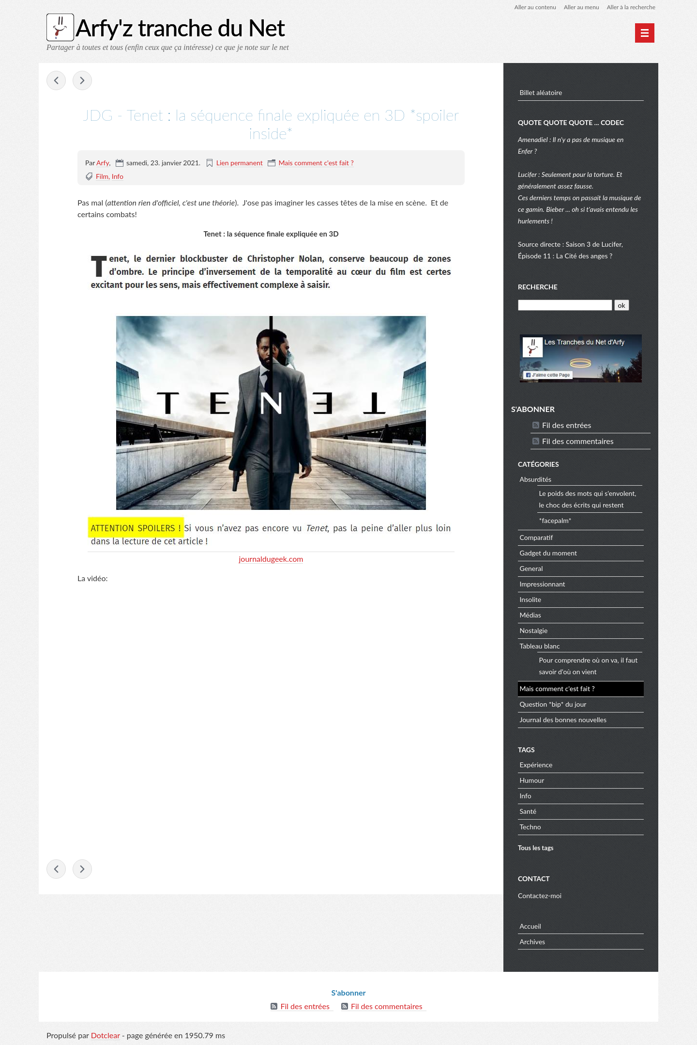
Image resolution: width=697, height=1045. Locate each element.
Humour (532, 780)
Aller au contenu (535, 7)
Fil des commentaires (578, 440)
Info (117, 176)
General (531, 568)
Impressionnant (542, 584)
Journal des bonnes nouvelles (563, 719)
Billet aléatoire (541, 92)
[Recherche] (565, 305)
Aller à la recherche (631, 7)
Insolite (531, 599)
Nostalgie (534, 630)
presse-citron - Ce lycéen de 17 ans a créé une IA (56, 80)
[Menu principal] (644, 33)
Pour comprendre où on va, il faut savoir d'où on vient (588, 666)
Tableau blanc (540, 646)
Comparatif (536, 537)
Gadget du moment (548, 553)
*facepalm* (555, 520)
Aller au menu (581, 7)
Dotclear (105, 1035)
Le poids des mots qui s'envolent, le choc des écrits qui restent (587, 499)
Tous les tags (536, 848)
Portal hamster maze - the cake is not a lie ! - (82, 80)
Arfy (102, 162)
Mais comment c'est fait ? (315, 162)
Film (102, 176)
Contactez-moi (539, 895)
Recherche (538, 287)
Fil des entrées (566, 424)
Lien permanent (239, 162)
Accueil (530, 926)
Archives (532, 941)
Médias (530, 615)
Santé (528, 811)
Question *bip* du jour (553, 704)
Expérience (536, 764)
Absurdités (536, 479)
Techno (530, 827)
